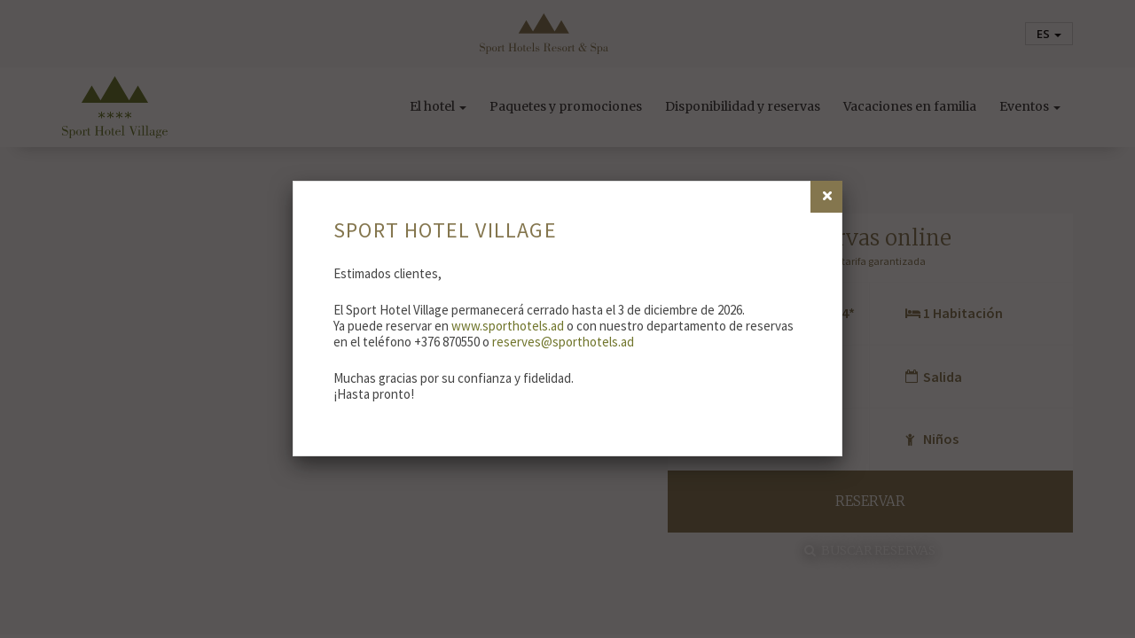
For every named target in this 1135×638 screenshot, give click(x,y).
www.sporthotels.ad (507, 325)
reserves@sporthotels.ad (563, 341)
